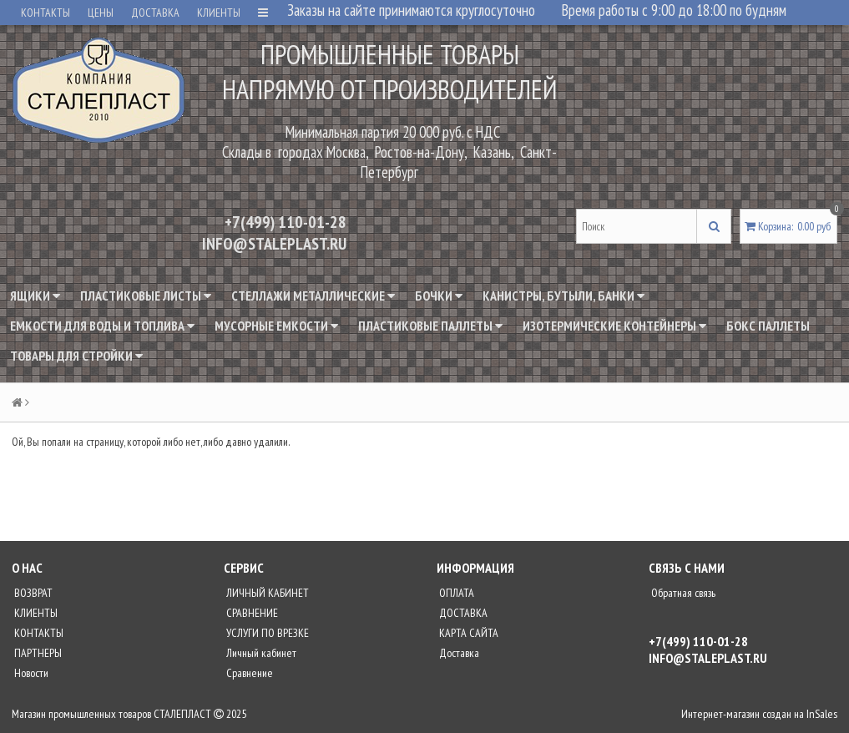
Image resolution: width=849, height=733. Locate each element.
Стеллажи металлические (313, 296)
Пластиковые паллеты (430, 326)
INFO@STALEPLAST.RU (274, 244)
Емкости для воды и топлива (102, 326)
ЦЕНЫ (101, 12)
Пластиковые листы (145, 296)
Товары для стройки (76, 356)
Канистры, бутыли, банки (563, 296)
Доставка (458, 652)
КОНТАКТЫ (45, 12)
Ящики (35, 296)
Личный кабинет (260, 652)
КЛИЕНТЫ (218, 12)
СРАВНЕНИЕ (251, 612)
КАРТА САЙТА (467, 632)
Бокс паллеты (768, 325)
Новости (30, 672)
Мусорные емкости (276, 326)
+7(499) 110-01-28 (285, 222)
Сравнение (248, 672)
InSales (821, 713)
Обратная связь (682, 592)
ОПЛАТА (455, 592)
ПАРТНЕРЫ (37, 652)
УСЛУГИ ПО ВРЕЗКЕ (266, 632)
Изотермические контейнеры (614, 326)
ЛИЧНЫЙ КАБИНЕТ (266, 592)
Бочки (438, 296)
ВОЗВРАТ (32, 592)
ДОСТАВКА (155, 12)
